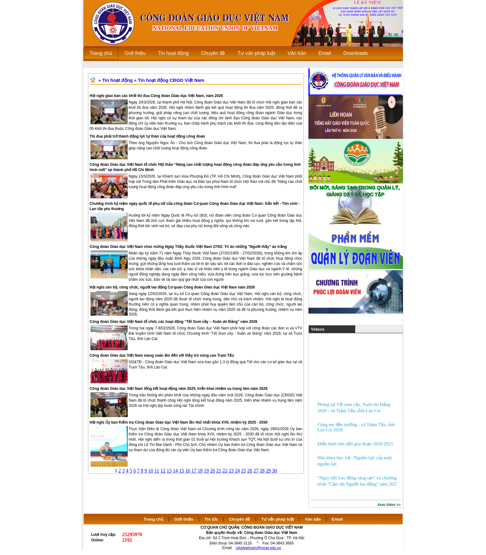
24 (237, 470)
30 (274, 470)
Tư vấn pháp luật (277, 519)
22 (225, 470)
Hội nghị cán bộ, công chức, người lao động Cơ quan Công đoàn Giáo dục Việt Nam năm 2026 (172, 287)
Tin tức (211, 519)
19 (206, 470)
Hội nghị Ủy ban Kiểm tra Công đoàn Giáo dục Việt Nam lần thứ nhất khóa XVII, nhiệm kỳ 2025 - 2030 (178, 422)
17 (194, 470)
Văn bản (313, 519)
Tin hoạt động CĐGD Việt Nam (171, 80)
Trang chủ (153, 519)
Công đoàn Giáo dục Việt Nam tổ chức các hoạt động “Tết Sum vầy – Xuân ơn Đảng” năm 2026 (174, 321)
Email (337, 519)
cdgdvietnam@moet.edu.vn (258, 548)
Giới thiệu (183, 519)
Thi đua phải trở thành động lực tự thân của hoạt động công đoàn (147, 136)
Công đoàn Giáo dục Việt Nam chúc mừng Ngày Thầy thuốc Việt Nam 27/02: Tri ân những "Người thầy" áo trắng (188, 246)
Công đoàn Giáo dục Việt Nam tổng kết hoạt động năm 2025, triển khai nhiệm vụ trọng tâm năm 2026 (178, 388)
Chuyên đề (239, 519)
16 (187, 470)
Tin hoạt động (117, 80)
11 (156, 470)
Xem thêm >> (389, 505)
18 (200, 470)
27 (256, 470)
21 (218, 470)
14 (175, 470)
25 (243, 470)
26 (249, 470)
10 (150, 470)
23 (231, 470)
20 (212, 470)
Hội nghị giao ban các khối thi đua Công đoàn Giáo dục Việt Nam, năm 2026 (156, 96)
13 (169, 470)
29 (268, 470)
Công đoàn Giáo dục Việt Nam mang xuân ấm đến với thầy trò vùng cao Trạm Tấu (162, 355)
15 (181, 470)
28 (262, 470)
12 (163, 470)
